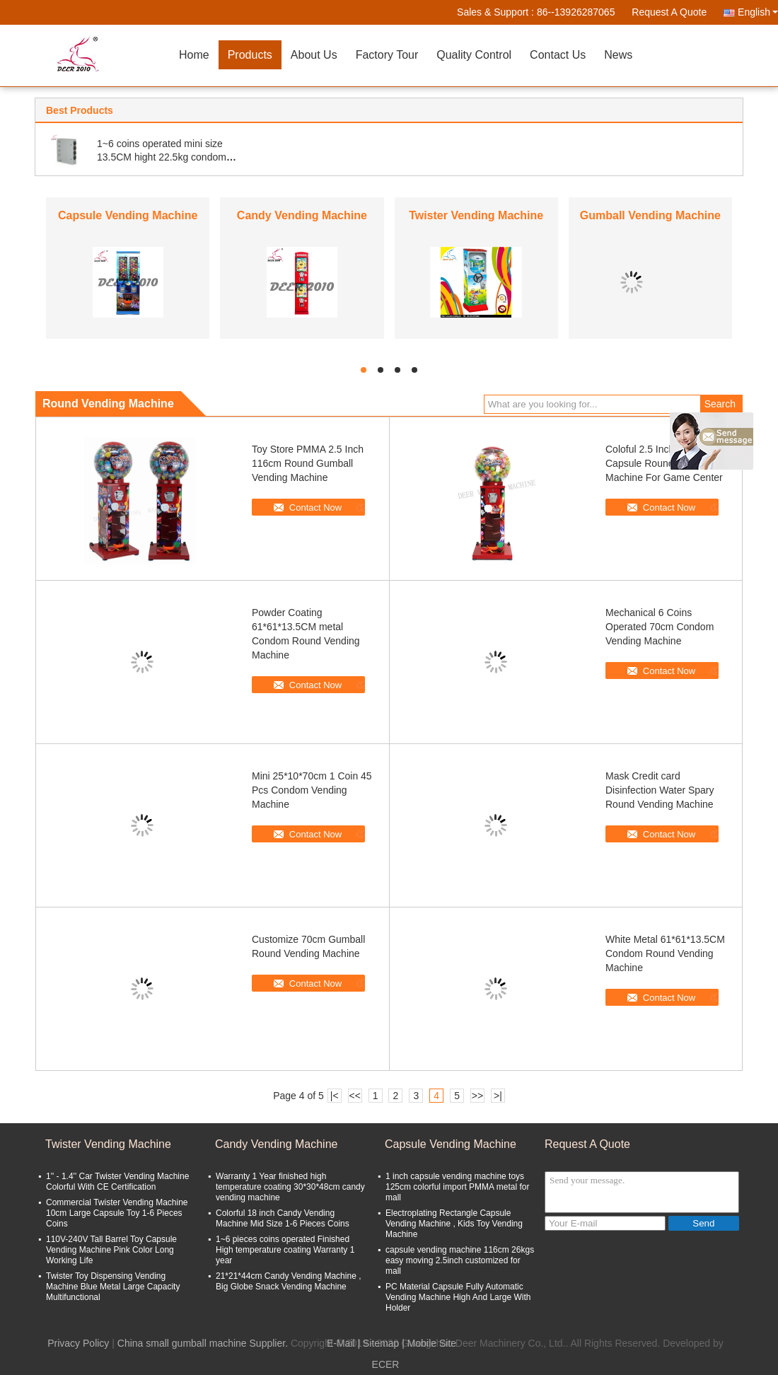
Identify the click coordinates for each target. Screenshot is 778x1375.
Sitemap (381, 1343)
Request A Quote (669, 12)
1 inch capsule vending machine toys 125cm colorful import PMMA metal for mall (457, 1186)
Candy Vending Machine (302, 215)
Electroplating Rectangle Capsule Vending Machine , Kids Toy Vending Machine (454, 1223)
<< (354, 1095)
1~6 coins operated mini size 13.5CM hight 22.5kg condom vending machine (161, 157)
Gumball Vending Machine (650, 215)
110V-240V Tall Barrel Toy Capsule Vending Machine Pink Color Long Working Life (111, 1249)
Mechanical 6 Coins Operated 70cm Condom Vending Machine (659, 626)
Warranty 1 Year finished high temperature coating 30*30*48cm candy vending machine (290, 1186)
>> (477, 1095)
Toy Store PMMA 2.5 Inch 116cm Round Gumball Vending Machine (308, 463)
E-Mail (341, 1343)
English (758, 12)
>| (498, 1095)
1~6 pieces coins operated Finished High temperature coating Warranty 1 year (285, 1249)
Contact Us (558, 55)
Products (250, 55)
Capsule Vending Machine (127, 215)
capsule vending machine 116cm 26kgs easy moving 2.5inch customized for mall (459, 1260)
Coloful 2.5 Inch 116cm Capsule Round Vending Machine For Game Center (664, 463)
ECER (386, 1364)
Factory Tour (387, 55)
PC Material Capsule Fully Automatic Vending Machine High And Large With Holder (457, 1297)
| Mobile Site (429, 1343)
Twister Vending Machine (476, 215)
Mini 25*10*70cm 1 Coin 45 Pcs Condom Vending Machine (312, 790)
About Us (314, 55)
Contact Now (315, 507)
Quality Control (473, 55)
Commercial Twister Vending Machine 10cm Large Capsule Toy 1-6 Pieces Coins (117, 1213)
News (618, 55)
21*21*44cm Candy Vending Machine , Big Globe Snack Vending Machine (288, 1281)
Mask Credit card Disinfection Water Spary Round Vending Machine (659, 790)
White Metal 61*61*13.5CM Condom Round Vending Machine (665, 953)
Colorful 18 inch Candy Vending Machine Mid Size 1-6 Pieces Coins (282, 1218)
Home (194, 55)
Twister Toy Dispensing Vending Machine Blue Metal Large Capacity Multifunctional (113, 1286)
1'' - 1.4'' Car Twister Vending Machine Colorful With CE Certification (117, 1181)
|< (334, 1095)
